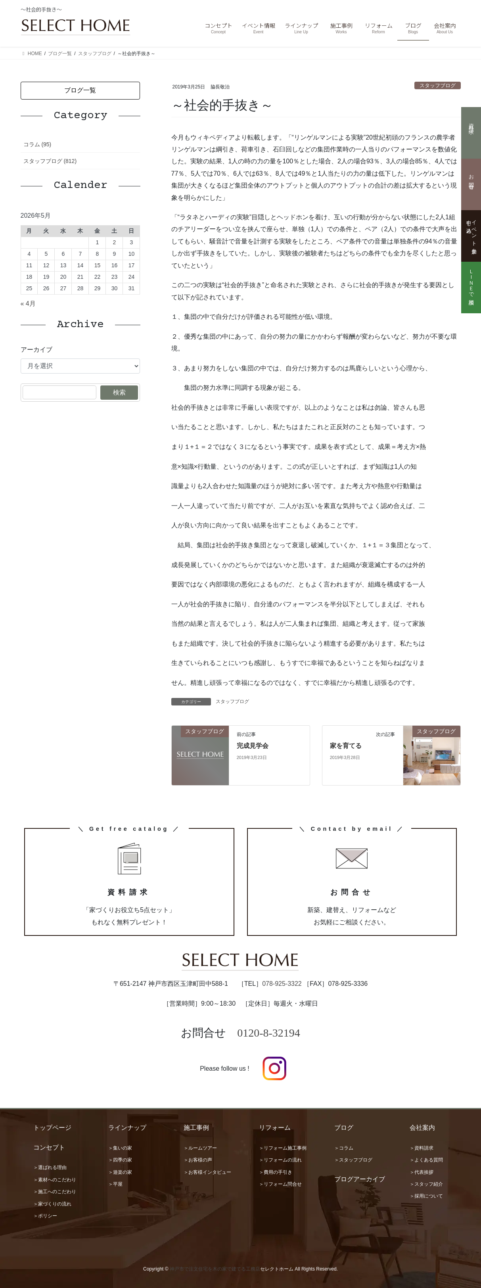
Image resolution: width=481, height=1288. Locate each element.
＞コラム (343, 1148)
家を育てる (346, 745)
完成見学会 (252, 745)
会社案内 (422, 1127)
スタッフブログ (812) (50, 161)
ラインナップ (127, 1127)
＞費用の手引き (275, 1172)
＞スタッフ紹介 (426, 1184)
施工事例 (196, 1127)
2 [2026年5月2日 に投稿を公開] (114, 242)
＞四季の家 (120, 1160)
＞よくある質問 (426, 1160)
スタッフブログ (438, 85)
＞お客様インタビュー (207, 1172)
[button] (80, 91)
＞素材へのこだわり (54, 1180)
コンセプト (49, 1147)
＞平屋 (115, 1184)
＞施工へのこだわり (54, 1191)
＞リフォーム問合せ (280, 1184)
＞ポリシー (45, 1216)
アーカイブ (36, 349)
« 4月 (28, 303)
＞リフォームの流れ (280, 1160)
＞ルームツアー (200, 1148)
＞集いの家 (120, 1148)
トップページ (52, 1127)
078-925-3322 (282, 983)
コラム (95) (37, 144)
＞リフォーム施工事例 (283, 1148)
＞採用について (426, 1196)
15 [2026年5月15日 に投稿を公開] (97, 265)
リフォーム (275, 1127)
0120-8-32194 (268, 1033)
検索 (119, 392)
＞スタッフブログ (353, 1160)
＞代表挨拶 (421, 1172)
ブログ (343, 1127)
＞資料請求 (421, 1148)
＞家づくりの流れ (52, 1204)
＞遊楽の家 (120, 1172)
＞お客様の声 (198, 1160)
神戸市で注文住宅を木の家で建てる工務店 (215, 1269)
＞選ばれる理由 (50, 1167)
